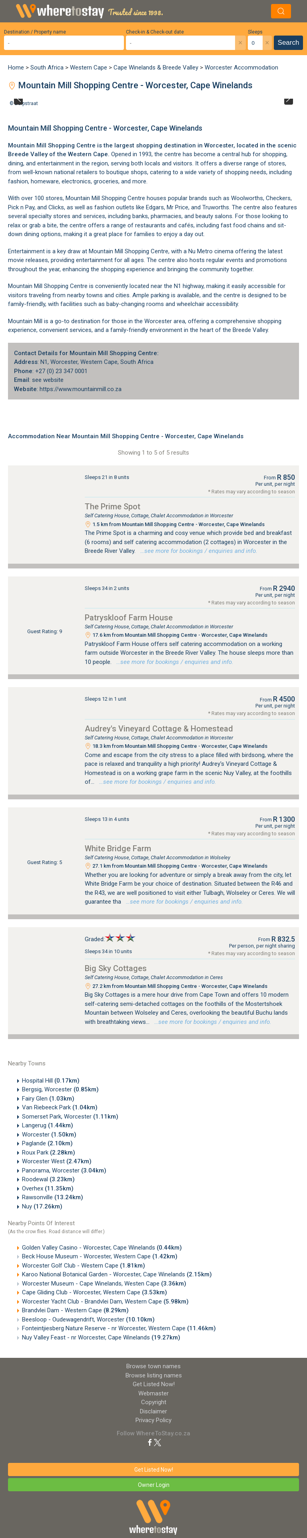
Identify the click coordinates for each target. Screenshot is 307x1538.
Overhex (48, 1188)
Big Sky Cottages (116, 968)
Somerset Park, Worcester (70, 1116)
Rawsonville (52, 1197)
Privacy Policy (153, 1420)
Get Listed (154, 1384)
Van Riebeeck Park (60, 1107)
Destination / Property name (35, 32)
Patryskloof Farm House (129, 617)
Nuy (42, 1206)
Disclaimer (153, 1411)
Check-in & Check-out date (155, 32)
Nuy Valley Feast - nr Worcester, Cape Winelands (101, 1337)
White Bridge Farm (118, 848)
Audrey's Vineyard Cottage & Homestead (159, 728)
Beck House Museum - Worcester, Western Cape (99, 1256)
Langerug (47, 1125)
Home (16, 67)
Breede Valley (28, 154)
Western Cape (88, 67)
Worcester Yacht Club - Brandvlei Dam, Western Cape (105, 1301)
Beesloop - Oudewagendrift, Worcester (88, 1319)
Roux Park (48, 1152)
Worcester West (57, 1161)
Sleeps (255, 32)
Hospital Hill (51, 1080)
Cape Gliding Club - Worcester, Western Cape (94, 1292)
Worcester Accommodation (241, 67)
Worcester (49, 1134)
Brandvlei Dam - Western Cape (75, 1310)
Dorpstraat (26, 103)
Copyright (153, 1402)
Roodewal (48, 1179)
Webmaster (153, 1393)
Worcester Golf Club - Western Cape (83, 1265)
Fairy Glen (48, 1098)
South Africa (47, 67)
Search (288, 42)
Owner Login (153, 1485)
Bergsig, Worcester (60, 1089)
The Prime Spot (112, 506)
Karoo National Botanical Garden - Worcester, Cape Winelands (117, 1274)
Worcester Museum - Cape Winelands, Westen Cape (104, 1283)
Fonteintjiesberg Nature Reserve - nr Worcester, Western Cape (119, 1328)
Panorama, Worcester (64, 1170)
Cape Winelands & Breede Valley (156, 67)
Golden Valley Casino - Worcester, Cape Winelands (102, 1247)
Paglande (47, 1143)
